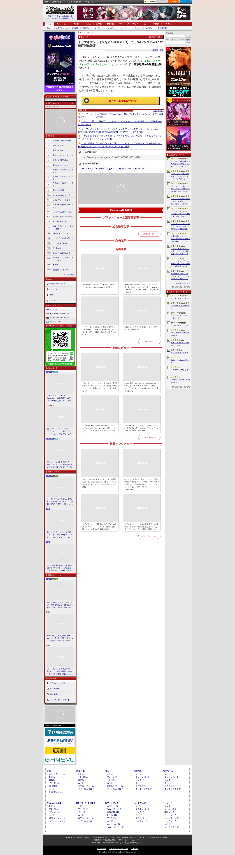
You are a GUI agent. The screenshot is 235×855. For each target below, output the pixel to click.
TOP (49, 24)
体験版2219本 (67, 18)
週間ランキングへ (184, 283)
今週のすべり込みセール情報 (63, 184)
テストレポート (143, 809)
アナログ (155, 24)
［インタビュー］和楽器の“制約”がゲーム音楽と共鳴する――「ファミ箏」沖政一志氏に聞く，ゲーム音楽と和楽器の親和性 (60, 671)
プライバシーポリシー (58, 683)
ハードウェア (132, 24)
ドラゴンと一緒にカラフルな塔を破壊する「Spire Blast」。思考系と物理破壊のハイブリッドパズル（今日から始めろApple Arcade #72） (99, 330)
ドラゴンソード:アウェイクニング (179, 317)
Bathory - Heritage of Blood (180, 361)
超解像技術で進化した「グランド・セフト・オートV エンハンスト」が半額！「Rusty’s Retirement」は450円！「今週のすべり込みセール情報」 (180, 276)
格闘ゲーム (169, 812)
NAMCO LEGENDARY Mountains (180, 381)
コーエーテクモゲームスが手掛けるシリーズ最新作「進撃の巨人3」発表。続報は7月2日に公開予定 (180, 264)
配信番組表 (162, 28)
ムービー (123, 28)
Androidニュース (114, 809)
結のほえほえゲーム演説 (62, 212)
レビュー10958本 (53, 18)
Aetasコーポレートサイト (60, 700)
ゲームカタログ (171, 827)
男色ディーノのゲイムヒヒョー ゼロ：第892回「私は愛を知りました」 (141, 328)
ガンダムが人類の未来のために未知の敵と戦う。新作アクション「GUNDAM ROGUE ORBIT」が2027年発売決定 (180, 164)
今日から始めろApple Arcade (63, 217)
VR (120, 24)
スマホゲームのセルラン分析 (63, 177)
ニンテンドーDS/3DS (85, 803)
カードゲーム (170, 815)
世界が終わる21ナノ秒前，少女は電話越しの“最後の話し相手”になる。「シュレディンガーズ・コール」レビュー (141, 427)
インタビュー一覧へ (149, 536)
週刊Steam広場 (58, 190)
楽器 (126, 168)
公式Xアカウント (58, 2)
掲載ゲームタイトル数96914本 (59, 16)
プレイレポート (114, 777)
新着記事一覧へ (149, 234)
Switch (88, 24)
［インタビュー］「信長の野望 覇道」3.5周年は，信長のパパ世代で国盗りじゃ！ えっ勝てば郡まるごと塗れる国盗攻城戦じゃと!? (141, 526)
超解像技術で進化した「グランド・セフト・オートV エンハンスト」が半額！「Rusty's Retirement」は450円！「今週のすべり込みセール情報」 (141, 288)
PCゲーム (53, 309)
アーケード (167, 803)
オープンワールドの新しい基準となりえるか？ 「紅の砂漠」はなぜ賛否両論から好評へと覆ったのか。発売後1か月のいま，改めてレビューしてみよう (60, 501)
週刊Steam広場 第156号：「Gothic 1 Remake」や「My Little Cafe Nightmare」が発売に (99, 286)
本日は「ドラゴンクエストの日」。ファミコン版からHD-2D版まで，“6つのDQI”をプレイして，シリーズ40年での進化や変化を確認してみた (60, 464)
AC (145, 24)
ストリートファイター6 (180, 298)
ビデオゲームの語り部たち (63, 238)
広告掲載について (57, 694)
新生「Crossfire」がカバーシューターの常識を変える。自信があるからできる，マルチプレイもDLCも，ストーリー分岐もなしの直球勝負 (60, 605)
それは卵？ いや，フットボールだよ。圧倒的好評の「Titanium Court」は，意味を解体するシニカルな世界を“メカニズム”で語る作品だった (99, 387)
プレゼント (150, 28)
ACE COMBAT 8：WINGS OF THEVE (180, 344)
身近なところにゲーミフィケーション (63, 259)
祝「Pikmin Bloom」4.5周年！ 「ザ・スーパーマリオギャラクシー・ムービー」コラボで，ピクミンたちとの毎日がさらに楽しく (60, 431)
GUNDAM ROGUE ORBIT (180, 307)
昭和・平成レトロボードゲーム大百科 (63, 227)
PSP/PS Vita (168, 771)
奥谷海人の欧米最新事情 (62, 140)
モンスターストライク (179, 352)
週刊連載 (75, 28)
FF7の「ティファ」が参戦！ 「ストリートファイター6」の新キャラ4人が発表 (180, 176)
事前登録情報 (113, 812)
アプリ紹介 (112, 818)
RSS (46, 2)
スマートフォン (112, 803)
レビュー (98, 28)
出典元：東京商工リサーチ (123, 101)
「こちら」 (131, 840)
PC (58, 24)
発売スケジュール (86, 786)
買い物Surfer (57, 248)
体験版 (52, 780)
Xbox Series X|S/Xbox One (59, 313)
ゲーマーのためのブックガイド (63, 206)
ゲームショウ (136, 28)
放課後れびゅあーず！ (61, 270)
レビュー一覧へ (149, 437)
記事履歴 (173, 1)
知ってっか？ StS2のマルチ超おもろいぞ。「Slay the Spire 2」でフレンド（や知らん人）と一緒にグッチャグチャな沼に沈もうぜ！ (60, 535)
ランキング (185, 1)
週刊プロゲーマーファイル (63, 155)
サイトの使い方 (75, 2)
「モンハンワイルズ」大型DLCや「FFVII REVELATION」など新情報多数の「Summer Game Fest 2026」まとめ (180, 226)
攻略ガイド (87, 28)
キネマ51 (56, 265)
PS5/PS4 (77, 24)
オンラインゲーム (61, 28)
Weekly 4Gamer (58, 145)
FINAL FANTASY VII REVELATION (180, 334)
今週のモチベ (58, 150)
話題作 (47, 28)
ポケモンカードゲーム (179, 325)
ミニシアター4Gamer (60, 243)
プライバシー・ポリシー (118, 849)
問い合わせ (89, 2)
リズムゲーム (170, 821)
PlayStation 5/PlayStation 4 (59, 317)
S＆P (113, 168)
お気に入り (161, 1)
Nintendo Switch (55, 322)
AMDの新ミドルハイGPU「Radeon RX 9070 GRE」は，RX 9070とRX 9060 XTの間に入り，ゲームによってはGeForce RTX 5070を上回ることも (141, 387)
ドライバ (53, 300)
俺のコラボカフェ (59, 222)
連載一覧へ (70, 275)
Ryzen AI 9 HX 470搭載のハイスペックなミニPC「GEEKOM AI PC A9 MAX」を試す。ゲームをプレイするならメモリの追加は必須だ (99, 427)
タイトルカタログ (86, 789)
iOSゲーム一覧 (113, 824)
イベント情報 (170, 809)
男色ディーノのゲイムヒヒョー (63, 171)
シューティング (171, 818)
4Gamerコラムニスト (60, 233)
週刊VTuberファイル (60, 165)
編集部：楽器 (158, 50)
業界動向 (101, 168)
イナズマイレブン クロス (179, 371)
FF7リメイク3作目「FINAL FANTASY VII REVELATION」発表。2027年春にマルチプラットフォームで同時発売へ (180, 189)
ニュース (87, 168)
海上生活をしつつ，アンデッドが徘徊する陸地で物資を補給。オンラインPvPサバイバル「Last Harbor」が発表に (180, 239)
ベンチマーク (142, 821)
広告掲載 (134, 849)
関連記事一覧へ (158, 111)
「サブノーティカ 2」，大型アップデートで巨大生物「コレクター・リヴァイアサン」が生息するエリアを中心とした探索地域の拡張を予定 (180, 251)
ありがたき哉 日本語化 (61, 253)
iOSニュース (112, 806)
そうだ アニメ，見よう (61, 200)
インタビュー (111, 28)
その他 (167, 824)
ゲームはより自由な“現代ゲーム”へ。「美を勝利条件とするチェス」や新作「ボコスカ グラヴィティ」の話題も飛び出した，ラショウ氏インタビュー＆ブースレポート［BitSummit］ (60, 638)
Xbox (66, 24)
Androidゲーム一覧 (115, 827)
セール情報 (112, 815)
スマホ (99, 24)
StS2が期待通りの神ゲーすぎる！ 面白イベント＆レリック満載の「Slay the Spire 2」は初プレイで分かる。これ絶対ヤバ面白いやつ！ (60, 568)
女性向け (110, 24)
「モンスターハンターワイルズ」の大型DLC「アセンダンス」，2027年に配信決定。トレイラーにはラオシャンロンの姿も (180, 201)
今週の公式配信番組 (60, 160)
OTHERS (140, 168)
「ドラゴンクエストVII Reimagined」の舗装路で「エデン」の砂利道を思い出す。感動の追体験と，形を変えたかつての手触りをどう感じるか (60, 398)
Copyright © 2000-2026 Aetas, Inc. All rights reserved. (117, 852)
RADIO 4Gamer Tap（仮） (62, 195)
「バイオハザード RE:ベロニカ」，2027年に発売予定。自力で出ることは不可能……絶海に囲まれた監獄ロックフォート (180, 214)
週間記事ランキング (58, 284)
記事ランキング (56, 792)
